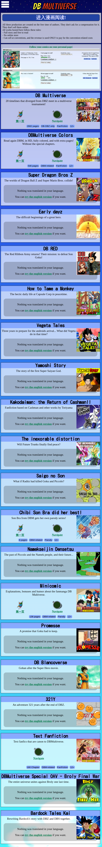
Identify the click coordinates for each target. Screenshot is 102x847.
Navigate (57, 116)
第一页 (20, 116)
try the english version (38, 196)
